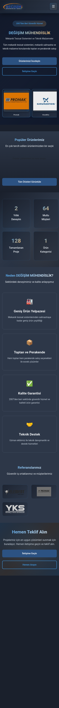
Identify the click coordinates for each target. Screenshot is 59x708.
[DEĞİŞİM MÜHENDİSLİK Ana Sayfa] (13, 6)
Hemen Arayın (29, 564)
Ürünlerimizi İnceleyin (29, 61)
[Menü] (53, 6)
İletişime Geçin (29, 71)
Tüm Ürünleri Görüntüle (29, 182)
